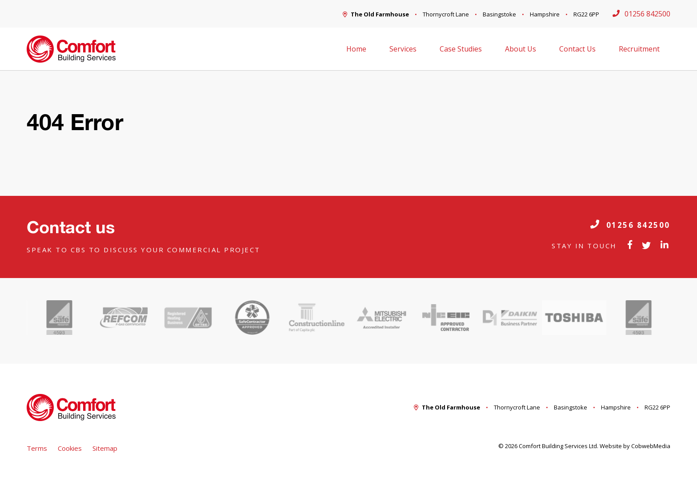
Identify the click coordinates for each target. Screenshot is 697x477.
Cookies (70, 448)
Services (403, 49)
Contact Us (577, 49)
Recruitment (639, 49)
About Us (520, 49)
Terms (37, 448)
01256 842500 (630, 225)
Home (356, 49)
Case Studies (461, 49)
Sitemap (104, 448)
